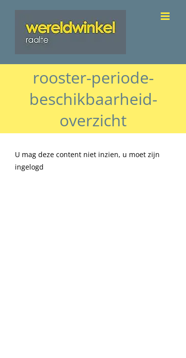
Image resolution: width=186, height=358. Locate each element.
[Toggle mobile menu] (166, 16)
